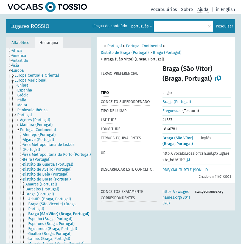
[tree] (48, 145)
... (102, 46)
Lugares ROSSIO (29, 26)
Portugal (114, 46)
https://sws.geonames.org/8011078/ (176, 197)
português (140, 26)
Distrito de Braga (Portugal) (125, 52)
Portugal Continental (144, 46)
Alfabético (20, 42)
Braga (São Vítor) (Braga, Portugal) (177, 141)
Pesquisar (224, 26)
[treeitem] (19, 50)
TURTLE (185, 170)
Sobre (187, 9)
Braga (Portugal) (167, 52)
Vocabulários (164, 9)
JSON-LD (200, 170)
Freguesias (171, 111)
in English (225, 9)
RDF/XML (170, 170)
